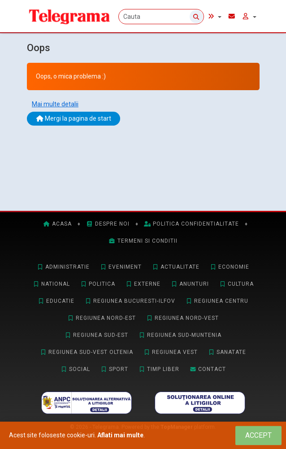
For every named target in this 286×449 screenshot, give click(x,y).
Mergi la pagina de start (74, 118)
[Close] (258, 435)
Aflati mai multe (120, 435)
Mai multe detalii (55, 104)
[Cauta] (161, 16)
